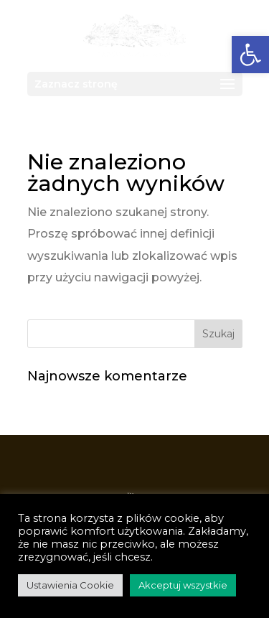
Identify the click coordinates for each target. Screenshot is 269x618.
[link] (134, 35)
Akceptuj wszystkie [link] (182, 585)
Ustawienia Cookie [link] (70, 585)
